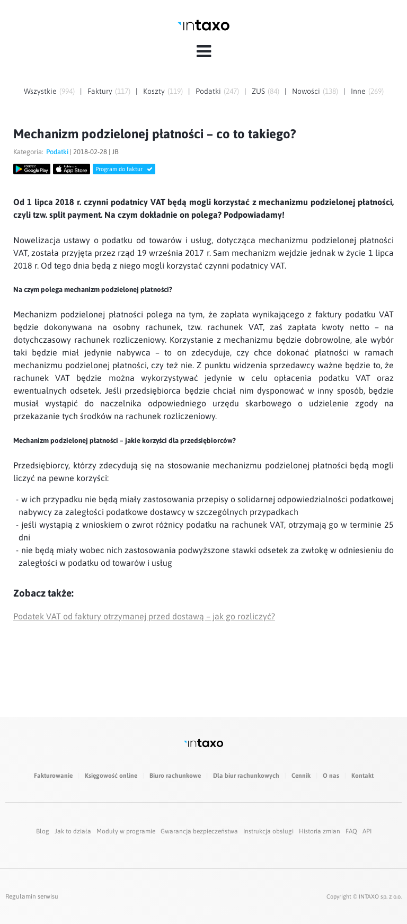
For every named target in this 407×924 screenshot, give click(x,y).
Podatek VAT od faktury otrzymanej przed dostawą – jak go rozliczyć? (144, 616)
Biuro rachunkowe (175, 775)
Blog (42, 831)
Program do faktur (124, 169)
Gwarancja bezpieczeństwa (199, 831)
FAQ (351, 831)
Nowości (306, 91)
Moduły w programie (125, 831)
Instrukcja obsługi (268, 831)
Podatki (208, 91)
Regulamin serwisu (31, 896)
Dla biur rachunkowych (246, 775)
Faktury (99, 91)
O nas (331, 775)
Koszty (154, 91)
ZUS (258, 91)
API (366, 831)
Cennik (301, 775)
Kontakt (362, 775)
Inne (358, 91)
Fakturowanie (53, 775)
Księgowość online (111, 775)
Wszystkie (40, 91)
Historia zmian (319, 831)
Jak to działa (73, 831)
